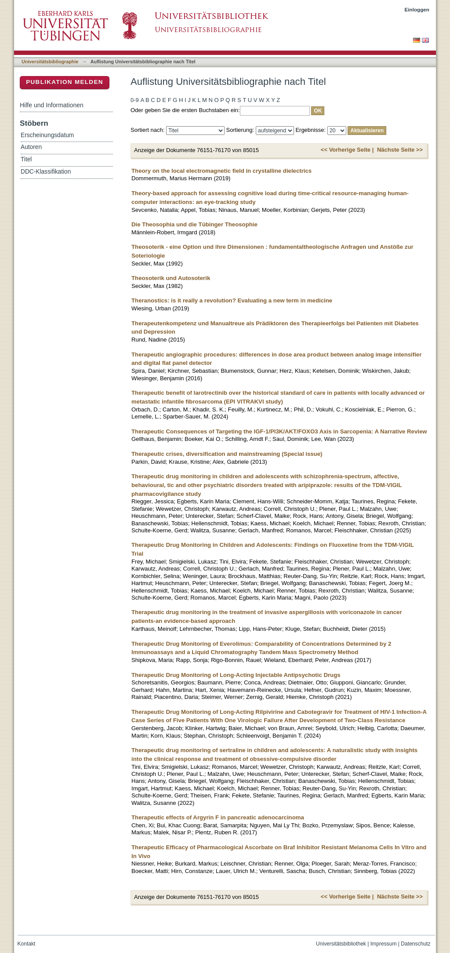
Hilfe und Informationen (51, 105)
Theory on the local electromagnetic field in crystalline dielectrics (221, 170)
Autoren (31, 147)
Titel (26, 159)
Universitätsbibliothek (341, 944)
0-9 (135, 100)
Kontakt (27, 944)
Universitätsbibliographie (50, 61)
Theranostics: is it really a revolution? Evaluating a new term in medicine (231, 300)
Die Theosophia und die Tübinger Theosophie (194, 224)
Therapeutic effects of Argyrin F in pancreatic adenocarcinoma (217, 817)
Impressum (383, 944)
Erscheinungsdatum (47, 135)
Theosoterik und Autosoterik (170, 278)
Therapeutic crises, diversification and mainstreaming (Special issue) (226, 454)
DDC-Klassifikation (46, 171)
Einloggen (417, 9)
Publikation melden (64, 82)
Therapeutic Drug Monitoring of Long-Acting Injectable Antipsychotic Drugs (236, 675)
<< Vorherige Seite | (347, 149)
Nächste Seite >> (400, 149)
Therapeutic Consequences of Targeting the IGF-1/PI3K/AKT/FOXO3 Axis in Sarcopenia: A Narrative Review (279, 431)
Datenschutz (415, 944)
